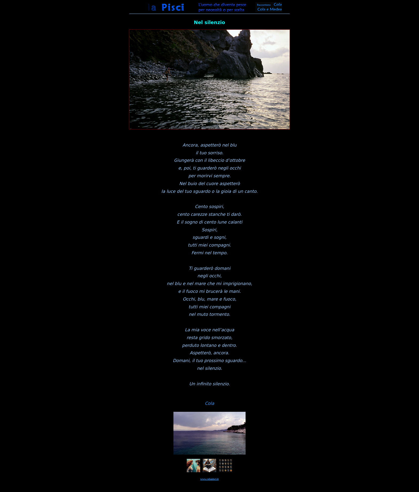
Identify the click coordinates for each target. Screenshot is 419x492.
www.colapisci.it (209, 479)
